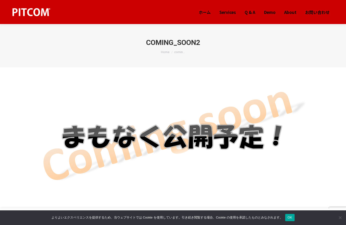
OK (290, 217)
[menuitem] (205, 12)
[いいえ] (340, 217)
